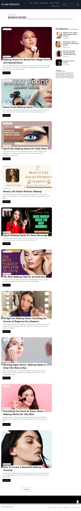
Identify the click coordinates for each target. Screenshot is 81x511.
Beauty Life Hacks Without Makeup (22, 191)
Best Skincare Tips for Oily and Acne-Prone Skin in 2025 (71, 43)
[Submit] (78, 4)
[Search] (71, 4)
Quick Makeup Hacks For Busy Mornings (25, 235)
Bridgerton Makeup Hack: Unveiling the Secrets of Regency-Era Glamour (25, 320)
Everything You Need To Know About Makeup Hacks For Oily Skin (23, 413)
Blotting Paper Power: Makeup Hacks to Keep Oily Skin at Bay (25, 366)
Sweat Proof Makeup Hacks (18, 107)
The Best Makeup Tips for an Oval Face (24, 276)
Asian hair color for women (69, 61)
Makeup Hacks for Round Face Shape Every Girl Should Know (26, 61)
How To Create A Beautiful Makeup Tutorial (22, 469)
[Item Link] (26, 43)
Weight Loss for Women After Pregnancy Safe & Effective (70, 34)
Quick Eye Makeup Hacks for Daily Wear (25, 148)
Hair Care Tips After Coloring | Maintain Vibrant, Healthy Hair (69, 52)
